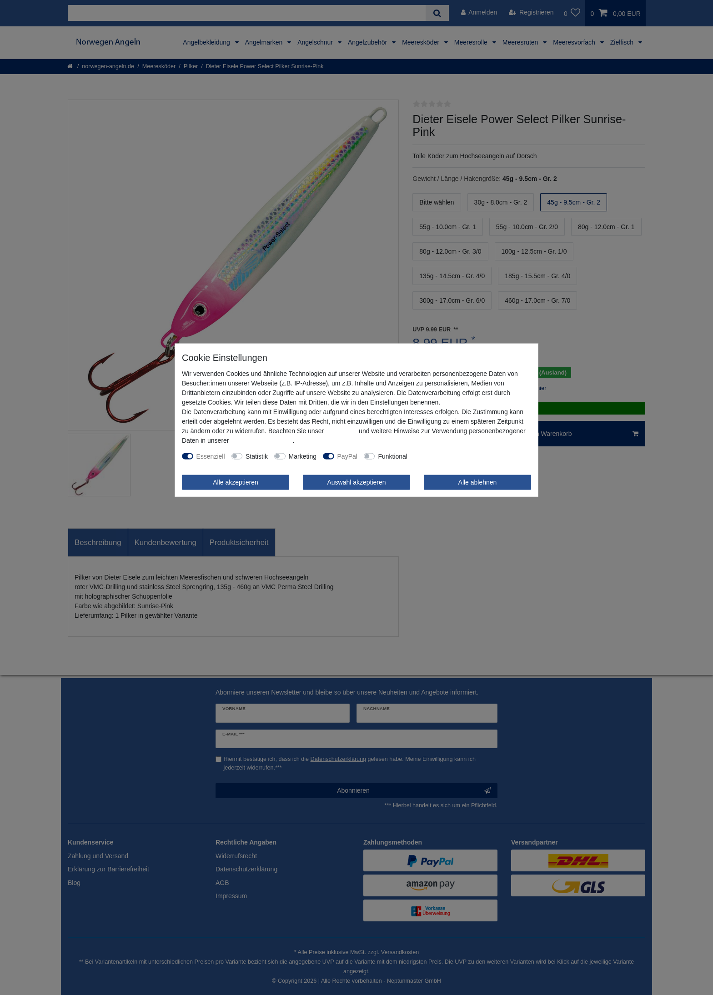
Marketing (302, 456)
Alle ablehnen (477, 481)
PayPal (347, 456)
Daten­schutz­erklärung (261, 440)
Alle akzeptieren (235, 481)
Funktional (392, 456)
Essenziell (210, 456)
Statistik (257, 456)
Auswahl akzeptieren (356, 481)
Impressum (341, 430)
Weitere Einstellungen (445, 456)
